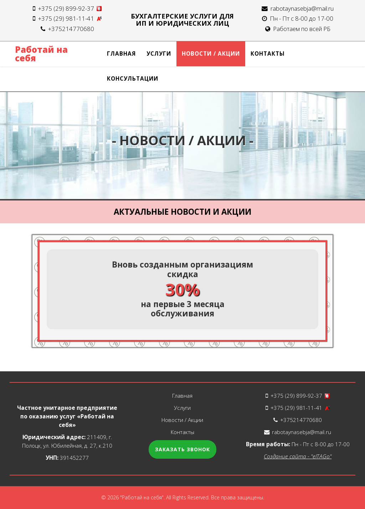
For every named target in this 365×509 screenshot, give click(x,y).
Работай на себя (41, 54)
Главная (121, 53)
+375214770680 (71, 29)
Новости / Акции (211, 53)
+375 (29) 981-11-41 (70, 18)
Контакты (268, 53)
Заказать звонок (182, 449)
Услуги (158, 53)
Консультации (132, 78)
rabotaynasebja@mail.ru (302, 8)
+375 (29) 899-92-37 (70, 8)
